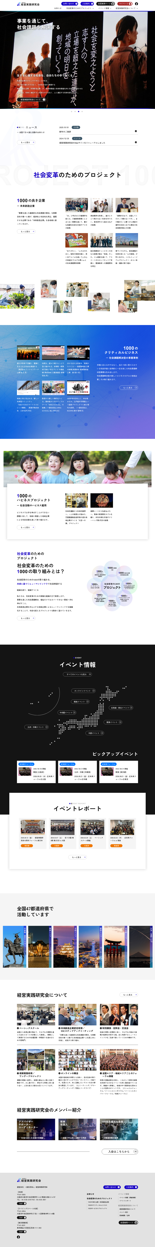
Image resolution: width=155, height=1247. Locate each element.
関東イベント (112, 722)
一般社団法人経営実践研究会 (28, 4)
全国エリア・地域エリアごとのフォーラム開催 (119, 1075)
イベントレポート (125, 1201)
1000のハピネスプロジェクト (97, 1208)
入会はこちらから (118, 1151)
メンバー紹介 (124, 1212)
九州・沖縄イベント (35, 727)
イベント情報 (103, 8)
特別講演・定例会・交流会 (115, 1028)
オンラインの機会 (69, 1073)
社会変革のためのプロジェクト (79, 8)
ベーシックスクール (29, 1028)
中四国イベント (66, 712)
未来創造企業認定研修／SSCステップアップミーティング (77, 1029)
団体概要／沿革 (125, 1215)
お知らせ (58, 8)
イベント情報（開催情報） (128, 1197)
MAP (21, 1203)
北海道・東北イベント (120, 707)
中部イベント (93, 733)
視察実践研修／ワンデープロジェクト (30, 1075)
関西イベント (79, 701)
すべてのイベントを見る (77, 674)
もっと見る (25, 142)
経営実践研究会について (126, 8)
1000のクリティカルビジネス (97, 1205)
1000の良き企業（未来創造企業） (99, 1202)
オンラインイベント (82, 690)
